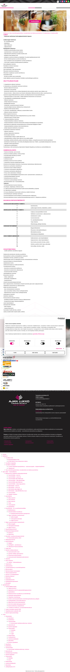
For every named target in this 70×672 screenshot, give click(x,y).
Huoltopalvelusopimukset (11, 581)
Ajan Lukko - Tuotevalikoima (10, 471)
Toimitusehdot (11, 621)
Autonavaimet (8, 565)
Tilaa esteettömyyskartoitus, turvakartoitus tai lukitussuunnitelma (25, 33)
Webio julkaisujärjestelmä (39, 671)
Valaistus (7, 558)
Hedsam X (10, 532)
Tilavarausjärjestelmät (11, 572)
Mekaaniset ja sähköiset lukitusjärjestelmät (16, 473)
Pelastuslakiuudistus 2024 (14, 538)
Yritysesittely (11, 628)
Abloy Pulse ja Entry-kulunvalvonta (16, 602)
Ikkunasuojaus (9, 569)
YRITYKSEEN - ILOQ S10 (14, 487)
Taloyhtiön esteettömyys (14, 597)
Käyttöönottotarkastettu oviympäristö (20, 513)
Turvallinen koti (9, 457)
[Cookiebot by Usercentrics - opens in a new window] (59, 319)
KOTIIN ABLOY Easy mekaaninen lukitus (18, 461)
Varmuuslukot (11, 492)
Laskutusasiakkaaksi (13, 639)
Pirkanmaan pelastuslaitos (14, 555)
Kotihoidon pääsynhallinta (14, 595)
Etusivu (4, 454)
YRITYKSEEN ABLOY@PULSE (15, 489)
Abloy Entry (11, 534)
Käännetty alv (11, 625)
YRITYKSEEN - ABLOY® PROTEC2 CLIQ (17, 490)
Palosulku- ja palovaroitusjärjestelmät (14, 536)
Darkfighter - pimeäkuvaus (14, 545)
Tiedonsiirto (8, 564)
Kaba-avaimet (11, 501)
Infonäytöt (8, 583)
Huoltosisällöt (54, 33)
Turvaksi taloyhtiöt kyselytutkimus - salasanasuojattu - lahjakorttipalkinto (26, 466)
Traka (9, 503)
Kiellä (15, 352)
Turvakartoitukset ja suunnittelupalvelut (15, 567)
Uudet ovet (8, 548)
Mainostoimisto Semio (30, 671)
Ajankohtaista (6, 585)
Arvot (12, 632)
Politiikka (13, 630)
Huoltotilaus (11, 619)
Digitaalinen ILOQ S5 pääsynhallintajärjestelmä (19, 590)
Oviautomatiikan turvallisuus (15, 511)
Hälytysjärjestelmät (10, 539)
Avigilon (10, 543)
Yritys (4, 614)
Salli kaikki (55, 352)
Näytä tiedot (59, 348)
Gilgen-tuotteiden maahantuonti (16, 515)
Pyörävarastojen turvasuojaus (12, 571)
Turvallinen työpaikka (10, 463)
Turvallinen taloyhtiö (10, 464)
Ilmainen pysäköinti (13, 642)
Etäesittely (10, 640)
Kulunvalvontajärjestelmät (11, 531)
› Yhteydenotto (7, 441)
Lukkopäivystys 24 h (10, 666)
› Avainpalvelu (28, 441)
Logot (12, 633)
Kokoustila (8, 578)
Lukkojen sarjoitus (12, 494)
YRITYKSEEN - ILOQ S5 (13, 485)
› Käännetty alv (50, 442)
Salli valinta (35, 352)
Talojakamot (11, 468)
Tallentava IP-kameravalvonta (15, 546)
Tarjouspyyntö (11, 504)
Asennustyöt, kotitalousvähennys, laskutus (21, 623)
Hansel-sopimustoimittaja (11, 612)
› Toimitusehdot (7, 442)
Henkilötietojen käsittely (11, 652)
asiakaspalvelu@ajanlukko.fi (42, 398)
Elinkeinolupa (11, 635)
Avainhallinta (8, 496)
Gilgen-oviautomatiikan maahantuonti (14, 522)
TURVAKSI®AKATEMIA (10, 586)
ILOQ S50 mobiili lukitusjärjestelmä (16, 604)
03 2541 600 (39, 411)
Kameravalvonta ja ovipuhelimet (16, 605)
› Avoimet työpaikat (8, 444)
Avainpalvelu (11, 506)
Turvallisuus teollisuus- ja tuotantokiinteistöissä (20, 607)
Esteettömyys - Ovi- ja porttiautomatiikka (15, 508)
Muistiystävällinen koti (13, 459)
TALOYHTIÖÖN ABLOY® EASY (15, 482)
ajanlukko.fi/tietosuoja (38, 333)
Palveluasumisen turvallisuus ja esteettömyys (19, 593)
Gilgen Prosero (14, 520)
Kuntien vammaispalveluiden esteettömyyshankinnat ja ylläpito (23, 598)
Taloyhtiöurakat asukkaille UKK (13, 611)
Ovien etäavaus (9, 560)
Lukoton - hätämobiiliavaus (15, 562)
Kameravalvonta (9, 541)
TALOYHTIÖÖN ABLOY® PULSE (15, 478)
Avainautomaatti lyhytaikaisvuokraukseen (18, 557)
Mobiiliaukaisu (11, 510)
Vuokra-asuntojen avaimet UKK (13, 609)
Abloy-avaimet (11, 498)
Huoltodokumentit (9, 579)
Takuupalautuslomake (16, 518)
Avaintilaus (11, 618)
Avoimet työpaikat (12, 626)
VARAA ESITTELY (12, 588)
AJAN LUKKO (8, 427)
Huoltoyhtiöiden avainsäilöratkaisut (17, 600)
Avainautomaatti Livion (13, 551)
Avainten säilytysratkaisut (11, 550)
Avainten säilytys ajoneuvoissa (15, 553)
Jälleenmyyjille (14, 517)
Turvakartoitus (46, 33)
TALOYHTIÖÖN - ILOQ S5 (14, 475)
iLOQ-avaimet (11, 499)
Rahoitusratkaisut (9, 576)
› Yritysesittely (49, 441)
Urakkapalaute (11, 637)
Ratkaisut (5, 33)
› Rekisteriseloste (29, 442)
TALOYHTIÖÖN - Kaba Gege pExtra (16, 484)
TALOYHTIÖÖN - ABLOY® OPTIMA (16, 480)
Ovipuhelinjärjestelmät (11, 529)
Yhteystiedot (8, 616)
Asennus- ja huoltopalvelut (12, 574)
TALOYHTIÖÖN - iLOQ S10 (14, 477)
